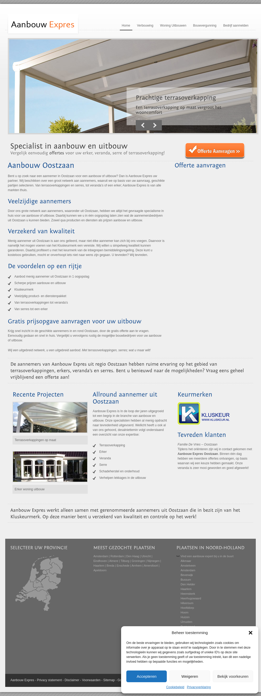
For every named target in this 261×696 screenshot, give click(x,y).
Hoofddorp (187, 607)
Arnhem (137, 565)
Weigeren (189, 676)
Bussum (186, 579)
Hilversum (187, 603)
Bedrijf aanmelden (235, 25)
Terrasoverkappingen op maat (35, 440)
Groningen (138, 560)
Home (126, 25)
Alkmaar (186, 560)
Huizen (185, 617)
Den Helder (188, 584)
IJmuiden (186, 621)
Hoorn (184, 612)
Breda (110, 565)
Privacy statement (49, 680)
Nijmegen (153, 560)
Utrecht (146, 556)
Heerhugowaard (191, 598)
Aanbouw (16, 680)
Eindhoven (100, 560)
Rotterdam (117, 556)
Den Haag (132, 556)
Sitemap (109, 680)
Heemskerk (188, 593)
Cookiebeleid (175, 687)
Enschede (123, 565)
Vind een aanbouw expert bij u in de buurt (207, 556)
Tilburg (125, 560)
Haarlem (98, 565)
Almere (113, 560)
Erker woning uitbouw (30, 489)
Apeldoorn (99, 570)
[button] (250, 632)
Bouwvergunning (204, 25)
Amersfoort (151, 565)
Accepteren (147, 676)
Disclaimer (71, 680)
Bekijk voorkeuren (232, 676)
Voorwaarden (91, 680)
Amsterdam (100, 556)
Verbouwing (145, 25)
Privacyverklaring (199, 687)
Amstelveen (188, 565)
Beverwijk (187, 574)
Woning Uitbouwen (173, 25)
